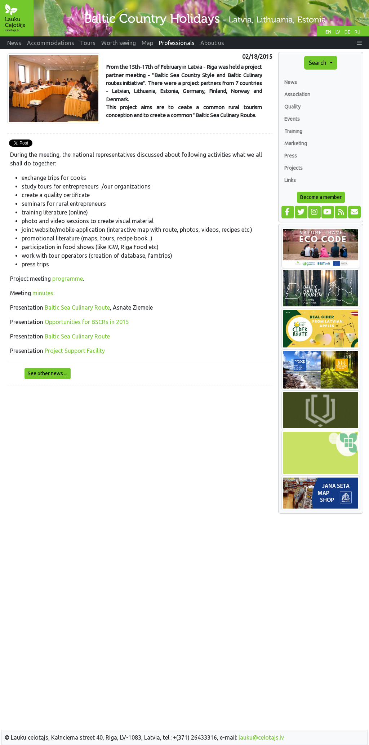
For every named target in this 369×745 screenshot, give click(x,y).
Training (293, 131)
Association (297, 94)
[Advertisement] (139, 441)
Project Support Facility (75, 350)
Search (318, 62)
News (290, 82)
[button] (359, 43)
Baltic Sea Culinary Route (77, 307)
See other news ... (47, 373)
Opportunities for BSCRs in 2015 (87, 322)
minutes (42, 293)
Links (290, 180)
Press (290, 156)
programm (66, 278)
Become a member (321, 197)
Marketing (295, 143)
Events (292, 119)
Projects (293, 168)
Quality (292, 107)
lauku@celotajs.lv (261, 737)
